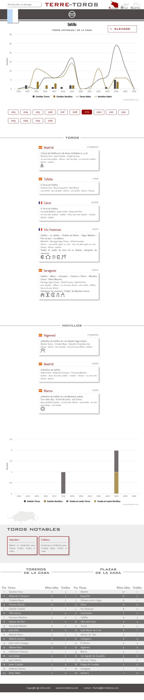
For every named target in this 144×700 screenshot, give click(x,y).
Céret (47, 203)
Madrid (49, 148)
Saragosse (50, 271)
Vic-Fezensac (52, 230)
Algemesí (50, 335)
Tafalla (48, 179)
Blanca (48, 391)
